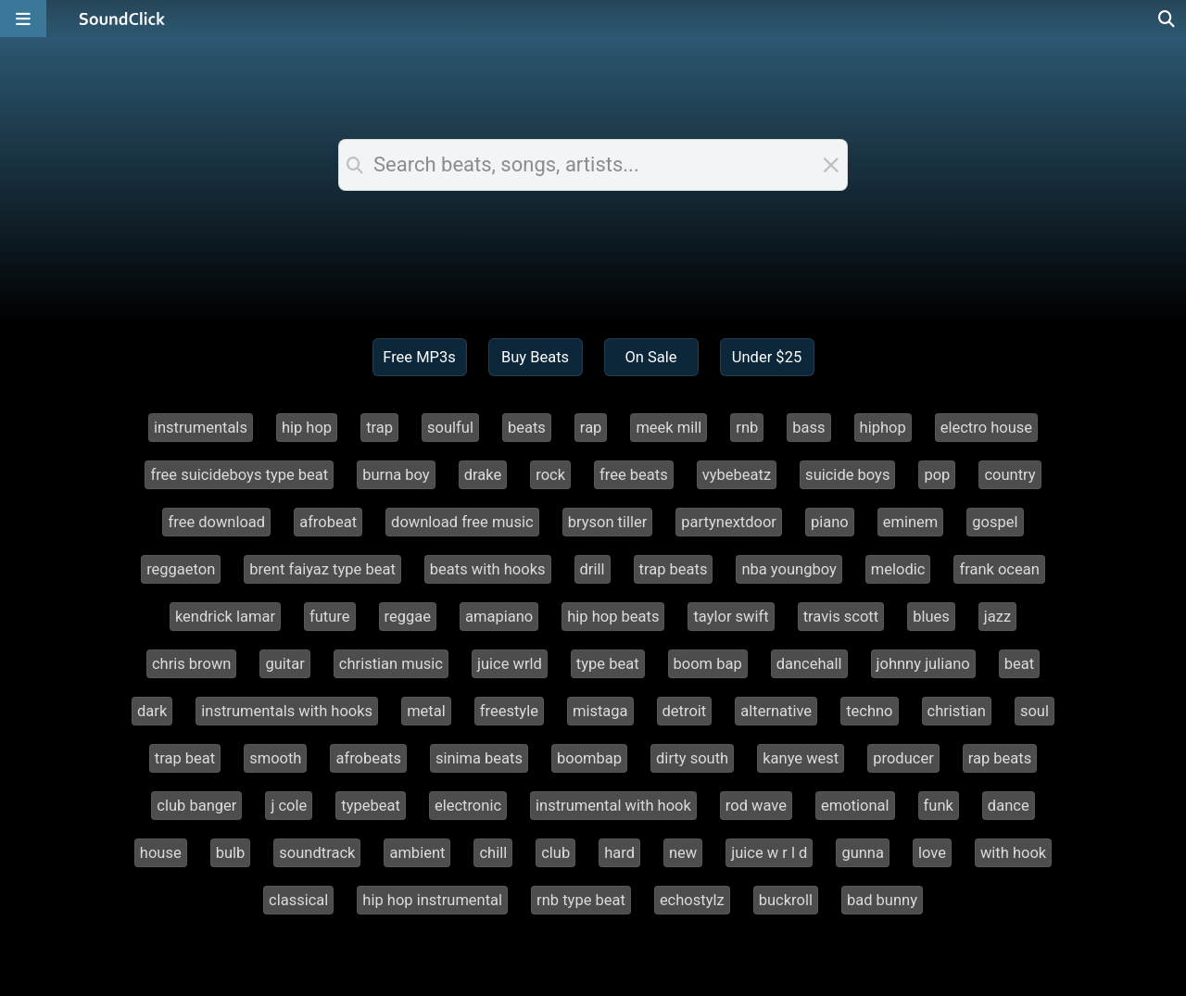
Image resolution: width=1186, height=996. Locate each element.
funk (938, 805)
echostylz (692, 900)
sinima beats (479, 758)
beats (527, 427)
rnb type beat (580, 900)
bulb (231, 853)
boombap (589, 758)
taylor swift (730, 616)
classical (298, 900)
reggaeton (180, 569)
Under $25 (766, 357)
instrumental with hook (613, 805)
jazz (997, 616)
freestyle (509, 711)
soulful (450, 427)
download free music (462, 522)
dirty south (692, 758)
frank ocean (999, 569)
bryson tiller (608, 522)
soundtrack (317, 853)
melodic (898, 569)
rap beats (1000, 758)
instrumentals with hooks (286, 711)
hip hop (307, 427)
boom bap (708, 664)
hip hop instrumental (432, 900)
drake (483, 475)
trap (379, 427)
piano (830, 522)
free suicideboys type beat (239, 475)
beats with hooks (488, 569)
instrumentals (200, 427)
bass (808, 427)
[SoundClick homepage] (122, 18)
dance (1008, 805)
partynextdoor (728, 522)
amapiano (499, 616)
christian (956, 711)
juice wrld (509, 664)
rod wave (756, 805)
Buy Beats (535, 357)
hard (619, 853)
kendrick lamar (225, 616)
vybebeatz (736, 475)
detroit (684, 711)
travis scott (841, 616)
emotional (855, 805)
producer (903, 758)
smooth (275, 758)
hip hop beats (613, 616)
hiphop (883, 427)
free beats (633, 475)
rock (550, 475)
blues (931, 616)
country (1009, 475)
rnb (747, 427)
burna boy (396, 475)
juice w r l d (769, 853)
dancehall (809, 664)
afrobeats (367, 758)
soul (1034, 711)
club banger (196, 805)
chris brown (192, 664)
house (161, 853)
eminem (911, 522)
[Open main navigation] (23, 18)
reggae (408, 616)
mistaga (600, 711)
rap (591, 427)
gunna (862, 853)
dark (152, 711)
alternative (776, 711)
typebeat (370, 805)
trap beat (185, 758)
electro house (986, 427)
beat (1019, 664)
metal (426, 711)
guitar (284, 664)
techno (869, 711)
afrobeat (328, 522)
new (683, 853)
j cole (289, 805)
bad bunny (882, 900)
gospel (994, 522)
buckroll (786, 900)
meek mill (668, 427)
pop (937, 475)
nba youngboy (788, 569)
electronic (468, 805)
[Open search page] (1167, 18)
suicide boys (847, 475)
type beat (607, 664)
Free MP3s (419, 357)
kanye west (801, 758)
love (932, 853)
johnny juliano (923, 664)
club (555, 853)
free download (216, 522)
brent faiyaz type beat (322, 569)
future (329, 616)
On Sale (650, 357)
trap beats (673, 569)
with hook (1013, 853)
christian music (391, 664)
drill (592, 569)
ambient (417, 853)
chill (493, 853)
